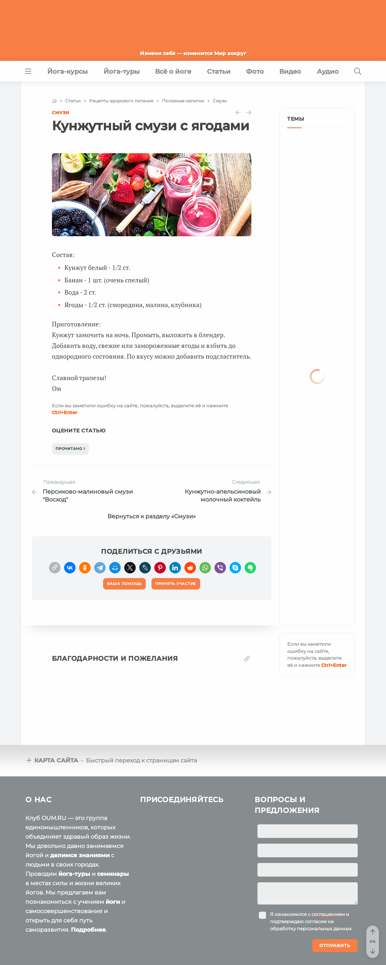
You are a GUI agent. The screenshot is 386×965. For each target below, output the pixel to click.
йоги (113, 901)
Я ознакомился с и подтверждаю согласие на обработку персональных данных (311, 921)
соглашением (328, 914)
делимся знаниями (80, 855)
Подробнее (88, 929)
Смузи (60, 112)
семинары (113, 874)
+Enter (64, 412)
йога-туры (74, 874)
